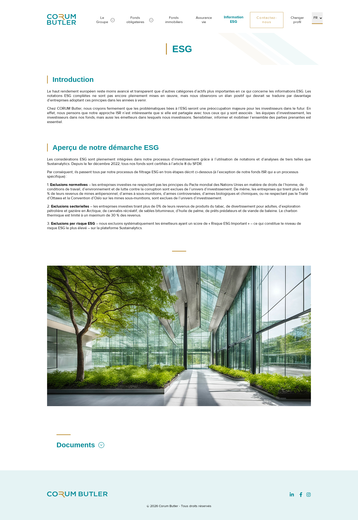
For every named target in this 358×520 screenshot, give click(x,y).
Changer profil (297, 20)
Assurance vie (204, 20)
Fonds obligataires (135, 20)
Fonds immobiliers (174, 20)
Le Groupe (102, 20)
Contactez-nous (267, 20)
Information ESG (233, 20)
